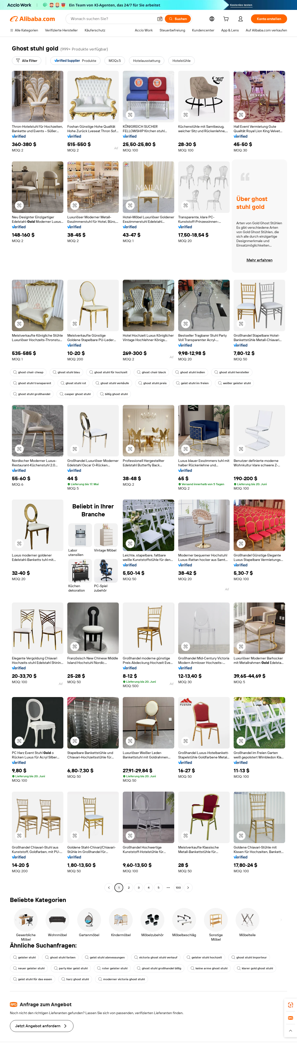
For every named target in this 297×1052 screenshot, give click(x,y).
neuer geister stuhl (29, 968)
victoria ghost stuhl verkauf (155, 957)
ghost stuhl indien (190, 372)
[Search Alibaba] (112, 19)
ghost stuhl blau (66, 372)
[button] (160, 19)
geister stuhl (24, 957)
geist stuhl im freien (192, 383)
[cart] (227, 20)
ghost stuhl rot (73, 383)
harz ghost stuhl (75, 979)
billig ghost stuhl (114, 394)
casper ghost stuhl (75, 394)
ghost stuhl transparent (32, 383)
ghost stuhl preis (152, 383)
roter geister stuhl (112, 968)
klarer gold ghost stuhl (255, 968)
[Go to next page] (188, 887)
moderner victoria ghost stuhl (121, 979)
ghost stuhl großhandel (31, 394)
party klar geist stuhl (71, 968)
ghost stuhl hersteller (231, 372)
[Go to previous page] (108, 887)
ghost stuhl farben (60, 957)
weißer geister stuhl (234, 383)
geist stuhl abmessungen (105, 957)
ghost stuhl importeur (249, 957)
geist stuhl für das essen (32, 979)
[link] (290, 1005)
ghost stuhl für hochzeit (108, 372)
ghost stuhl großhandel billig (159, 968)
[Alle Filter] (26, 60)
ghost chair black (151, 372)
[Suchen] (178, 19)
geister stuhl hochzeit (204, 957)
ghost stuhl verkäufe (112, 383)
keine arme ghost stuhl (209, 968)
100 (178, 887)
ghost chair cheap (28, 372)
